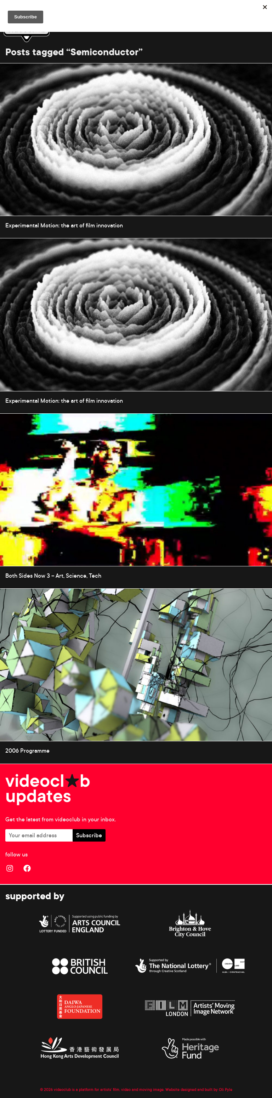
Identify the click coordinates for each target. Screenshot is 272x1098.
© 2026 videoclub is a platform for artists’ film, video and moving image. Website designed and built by (129, 1089)
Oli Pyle (225, 1089)
